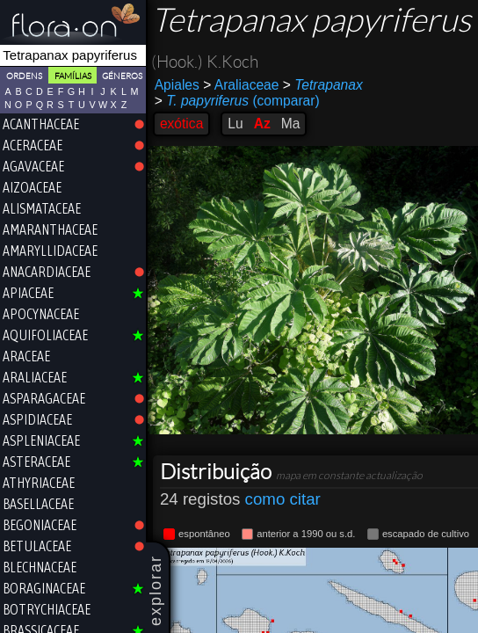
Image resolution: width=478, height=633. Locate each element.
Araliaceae (241, 84)
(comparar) (237, 101)
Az (262, 123)
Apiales (177, 84)
